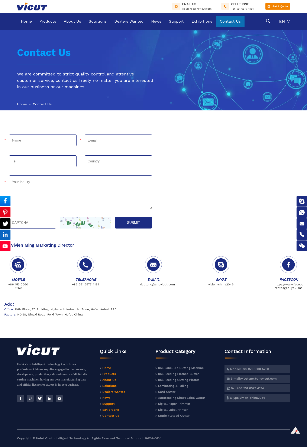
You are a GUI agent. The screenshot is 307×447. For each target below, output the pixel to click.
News (156, 21)
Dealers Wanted (128, 21)
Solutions (98, 21)
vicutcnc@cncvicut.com (196, 8)
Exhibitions (201, 21)
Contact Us (230, 21)
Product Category (175, 354)
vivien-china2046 (221, 284)
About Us (72, 21)
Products (47, 21)
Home (26, 21)
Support (176, 21)
